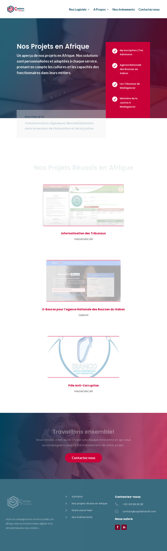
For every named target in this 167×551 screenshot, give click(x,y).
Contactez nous (149, 9)
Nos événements (82, 517)
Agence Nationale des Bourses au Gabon (130, 69)
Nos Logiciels (78, 9)
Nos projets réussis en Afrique (89, 503)
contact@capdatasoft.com (139, 511)
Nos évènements (124, 9)
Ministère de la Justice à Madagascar (128, 102)
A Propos (99, 9)
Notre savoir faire (82, 510)
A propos (77, 496)
